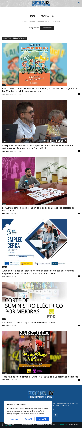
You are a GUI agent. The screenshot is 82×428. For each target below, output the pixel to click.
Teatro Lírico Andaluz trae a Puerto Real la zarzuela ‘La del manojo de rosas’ (40, 376)
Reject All (28, 419)
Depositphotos (63, 424)
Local (4, 85)
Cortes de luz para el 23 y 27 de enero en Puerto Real (28, 322)
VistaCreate (8, 425)
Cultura (5, 373)
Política (5, 142)
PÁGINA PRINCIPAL (47, 28)
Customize (14, 419)
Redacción (5, 94)
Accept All (42, 419)
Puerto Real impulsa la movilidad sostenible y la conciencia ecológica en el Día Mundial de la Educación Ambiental (39, 89)
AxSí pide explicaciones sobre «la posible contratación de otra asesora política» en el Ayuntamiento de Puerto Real (37, 146)
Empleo (5, 267)
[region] (28, 412)
